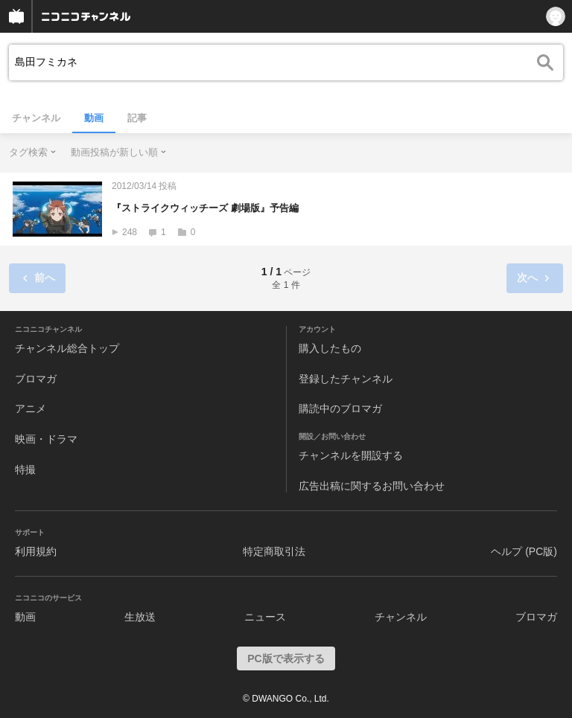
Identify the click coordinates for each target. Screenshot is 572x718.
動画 (94, 118)
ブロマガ (36, 379)
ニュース (265, 617)
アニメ (30, 408)
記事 (137, 118)
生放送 (140, 617)
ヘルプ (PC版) (524, 551)
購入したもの (330, 348)
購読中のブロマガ (340, 408)
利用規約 (36, 551)
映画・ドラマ (46, 439)
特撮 (25, 469)
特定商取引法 (274, 551)
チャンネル (36, 118)
